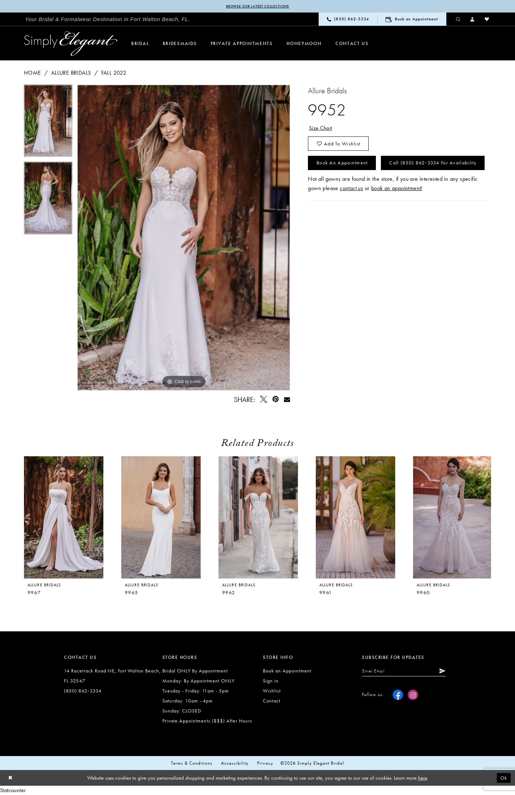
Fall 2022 (114, 73)
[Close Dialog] (10, 778)
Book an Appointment (344, 166)
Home (32, 73)
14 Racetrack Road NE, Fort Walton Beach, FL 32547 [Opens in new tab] (112, 676)
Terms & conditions (191, 763)
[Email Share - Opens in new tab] (287, 399)
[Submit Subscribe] (447, 671)
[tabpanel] (48, 124)
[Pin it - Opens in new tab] (275, 399)
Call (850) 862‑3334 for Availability (365, 186)
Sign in (271, 681)
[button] (473, 19)
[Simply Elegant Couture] (71, 44)
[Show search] (458, 19)
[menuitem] (107, 19)
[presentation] (161, 518)
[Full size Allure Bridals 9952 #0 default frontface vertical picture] (184, 238)
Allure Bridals (71, 73)
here (422, 778)
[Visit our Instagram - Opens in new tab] (413, 696)
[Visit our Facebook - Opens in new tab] (398, 696)
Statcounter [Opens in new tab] (13, 790)
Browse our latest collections (257, 6)
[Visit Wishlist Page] (487, 19)
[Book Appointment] (411, 19)
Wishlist (272, 691)
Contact (271, 701)
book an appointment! (396, 213)
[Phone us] (348, 19)
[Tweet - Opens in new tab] (264, 399)
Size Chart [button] (321, 128)
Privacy (265, 763)
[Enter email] (407, 671)
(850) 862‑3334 (83, 691)
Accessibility (235, 763)
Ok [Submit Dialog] (503, 778)
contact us (351, 213)
